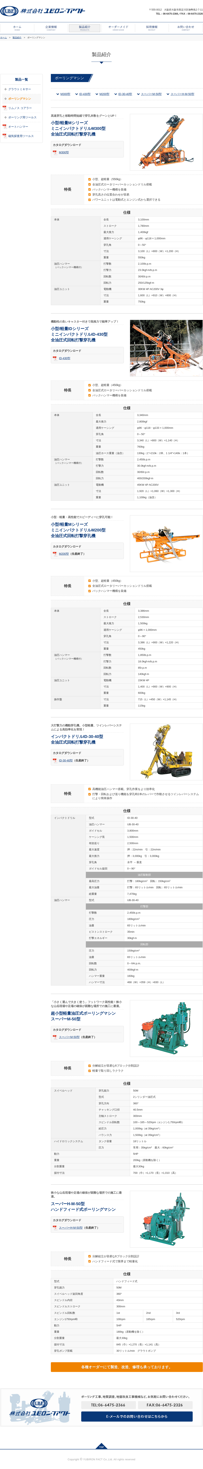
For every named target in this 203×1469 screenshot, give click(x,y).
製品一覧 (21, 79)
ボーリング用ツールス (22, 117)
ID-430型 (85, 94)
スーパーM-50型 (151, 94)
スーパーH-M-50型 (182, 94)
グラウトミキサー (19, 89)
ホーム (3, 37)
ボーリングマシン (19, 98)
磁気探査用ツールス (21, 136)
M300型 (65, 94)
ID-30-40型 (125, 94)
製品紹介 (17, 37)
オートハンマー (18, 126)
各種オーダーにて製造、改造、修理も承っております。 (126, 1367)
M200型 (104, 94)
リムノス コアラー (20, 108)
